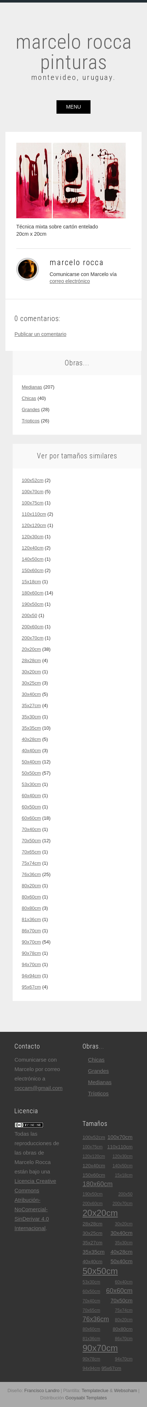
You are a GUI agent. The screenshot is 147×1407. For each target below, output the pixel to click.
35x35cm (31, 728)
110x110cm (34, 514)
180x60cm (32, 593)
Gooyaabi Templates (86, 1397)
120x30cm (32, 536)
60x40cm (31, 795)
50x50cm (31, 773)
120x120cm (34, 525)
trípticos (30, 420)
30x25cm (31, 683)
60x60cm (31, 818)
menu (73, 107)
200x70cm (32, 638)
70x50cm (31, 840)
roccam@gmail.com (38, 1088)
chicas (29, 398)
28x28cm (31, 660)
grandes (31, 409)
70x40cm (31, 829)
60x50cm (31, 807)
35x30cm (31, 716)
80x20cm (31, 885)
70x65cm (31, 852)
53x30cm (31, 784)
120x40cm (32, 548)
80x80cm (31, 908)
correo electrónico (70, 281)
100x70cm (32, 491)
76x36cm (31, 874)
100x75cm (32, 503)
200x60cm (32, 626)
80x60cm (31, 897)
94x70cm (31, 964)
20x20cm (31, 649)
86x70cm (31, 930)
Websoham (125, 1390)
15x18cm (31, 581)
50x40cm (31, 762)
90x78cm (31, 953)
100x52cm (32, 480)
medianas (32, 387)
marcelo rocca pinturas (74, 52)
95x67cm (31, 987)
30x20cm (31, 671)
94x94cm (31, 975)
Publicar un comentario (40, 334)
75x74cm (31, 863)
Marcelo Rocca (77, 262)
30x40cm (31, 694)
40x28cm (31, 739)
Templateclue (94, 1390)
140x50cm (32, 559)
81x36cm (31, 919)
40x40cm (31, 750)
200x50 (29, 615)
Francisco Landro (41, 1390)
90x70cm (31, 942)
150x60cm (32, 570)
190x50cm (32, 604)
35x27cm (31, 705)
